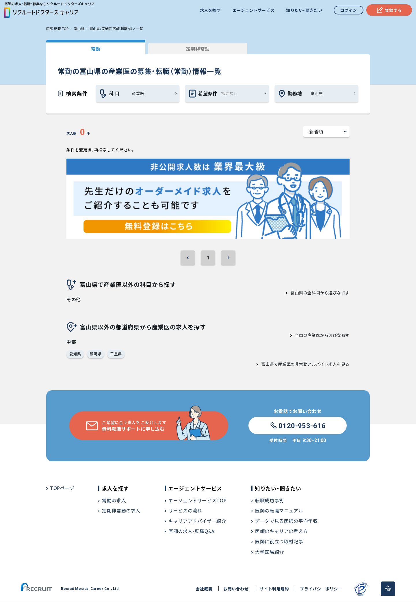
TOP (388, 589)
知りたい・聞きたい (304, 10)
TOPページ (62, 488)
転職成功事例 (269, 500)
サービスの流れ (185, 510)
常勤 (89, 48)
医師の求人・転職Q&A (191, 531)
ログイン (348, 10)
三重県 (116, 354)
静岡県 (96, 354)
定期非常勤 (179, 48)
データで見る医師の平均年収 (286, 521)
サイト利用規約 (273, 589)
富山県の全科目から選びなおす (320, 293)
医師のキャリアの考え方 (281, 531)
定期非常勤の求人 (121, 510)
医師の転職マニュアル (279, 510)
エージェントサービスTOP (197, 500)
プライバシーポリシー (320, 589)
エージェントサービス (253, 10)
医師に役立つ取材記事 (279, 541)
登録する (389, 10)
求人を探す (210, 10)
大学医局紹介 (269, 552)
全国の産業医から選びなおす (322, 335)
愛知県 (75, 354)
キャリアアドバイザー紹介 (197, 521)
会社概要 (203, 589)
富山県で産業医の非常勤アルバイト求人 (299, 364)
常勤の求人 (114, 500)
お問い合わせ (235, 589)
